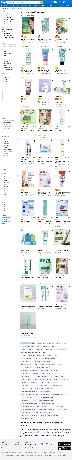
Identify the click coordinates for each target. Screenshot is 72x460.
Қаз (52, 2)
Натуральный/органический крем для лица (32, 355)
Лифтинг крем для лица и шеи (44, 367)
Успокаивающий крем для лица (45, 397)
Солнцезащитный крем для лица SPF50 (46, 358)
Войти (45, 1)
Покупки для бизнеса (6, 221)
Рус (55, 2)
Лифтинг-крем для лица (27, 397)
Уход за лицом (18, 8)
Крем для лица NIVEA (26, 361)
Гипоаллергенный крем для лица (48, 382)
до (10, 45)
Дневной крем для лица (48, 403)
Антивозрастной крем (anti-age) (29, 370)
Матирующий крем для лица (58, 376)
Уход (13, 8)
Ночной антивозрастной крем (29, 391)
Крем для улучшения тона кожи (45, 343)
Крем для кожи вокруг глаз (28, 409)
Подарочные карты (64, 5)
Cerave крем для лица (27, 358)
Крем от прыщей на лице (27, 343)
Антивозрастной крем (27, 418)
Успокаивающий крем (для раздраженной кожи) (33, 352)
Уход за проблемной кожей (8, 38)
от (4, 45)
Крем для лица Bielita (41, 385)
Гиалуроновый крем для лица (59, 394)
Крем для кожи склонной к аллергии (30, 346)
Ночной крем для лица (42, 406)
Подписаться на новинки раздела (62, 11)
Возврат (3, 446)
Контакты (3, 223)
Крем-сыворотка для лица (61, 379)
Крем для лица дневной (27, 406)
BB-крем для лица (61, 343)
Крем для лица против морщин (46, 409)
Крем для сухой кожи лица (57, 385)
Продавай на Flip (26, 5)
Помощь (3, 442)
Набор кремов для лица (27, 367)
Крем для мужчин (62, 409)
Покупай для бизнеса (39, 5)
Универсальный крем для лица (29, 364)
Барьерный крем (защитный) (44, 349)
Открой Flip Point (51, 5)
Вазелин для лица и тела (49, 346)
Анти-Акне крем (45, 394)
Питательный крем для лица (45, 400)
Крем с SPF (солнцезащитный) (43, 379)
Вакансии (17, 446)
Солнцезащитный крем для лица (41, 412)
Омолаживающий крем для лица (29, 415)
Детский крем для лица (27, 349)
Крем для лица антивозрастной (49, 415)
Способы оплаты (5, 219)
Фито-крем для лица (26, 376)
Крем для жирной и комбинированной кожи (32, 373)
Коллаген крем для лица (41, 376)
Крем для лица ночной (57, 406)
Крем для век (54, 370)
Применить (15, 45)
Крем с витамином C (26, 379)
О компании (18, 442)
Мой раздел (46, 2)
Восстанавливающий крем (28, 400)
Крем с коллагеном (45, 391)
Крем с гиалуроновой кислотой (29, 394)
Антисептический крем (61, 349)
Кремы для (8, 35)
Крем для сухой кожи (26, 388)
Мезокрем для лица (52, 355)
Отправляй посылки (15, 5)
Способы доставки (6, 217)
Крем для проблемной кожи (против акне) (51, 364)
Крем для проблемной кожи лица (30, 403)
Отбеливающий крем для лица (29, 382)
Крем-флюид (44, 370)
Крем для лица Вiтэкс (26, 385)
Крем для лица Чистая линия (43, 361)
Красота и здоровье (6, 8)
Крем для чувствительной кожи (43, 388)
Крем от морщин (25, 412)
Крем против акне (52, 373)
